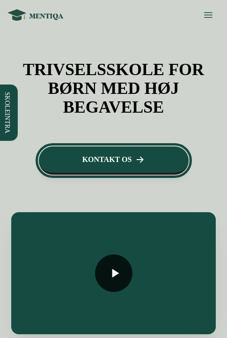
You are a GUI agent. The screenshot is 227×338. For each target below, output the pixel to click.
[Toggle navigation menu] (7, 302)
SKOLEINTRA (27, 8)
